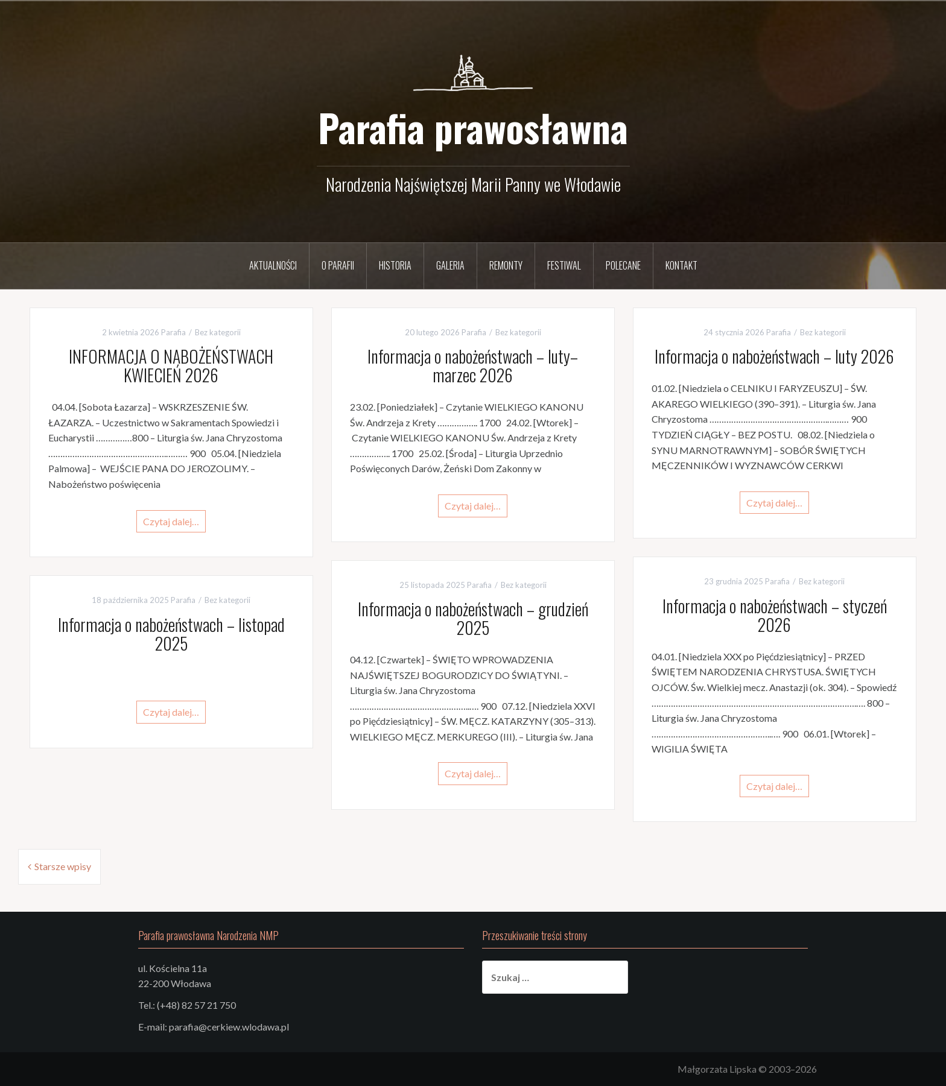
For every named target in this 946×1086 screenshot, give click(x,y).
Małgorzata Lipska (717, 1069)
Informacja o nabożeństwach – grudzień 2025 (473, 618)
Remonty (505, 265)
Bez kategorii (218, 332)
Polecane (623, 265)
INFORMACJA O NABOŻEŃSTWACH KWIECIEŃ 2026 (171, 365)
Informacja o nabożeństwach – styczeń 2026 (774, 615)
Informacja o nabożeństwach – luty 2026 (774, 356)
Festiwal (564, 265)
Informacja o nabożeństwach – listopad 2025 (171, 633)
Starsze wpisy (62, 866)
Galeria (450, 265)
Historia (395, 265)
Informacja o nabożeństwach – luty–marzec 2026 (472, 365)
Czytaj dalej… (171, 521)
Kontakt (681, 265)
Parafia (173, 332)
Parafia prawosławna (473, 127)
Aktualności (273, 265)
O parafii (338, 265)
